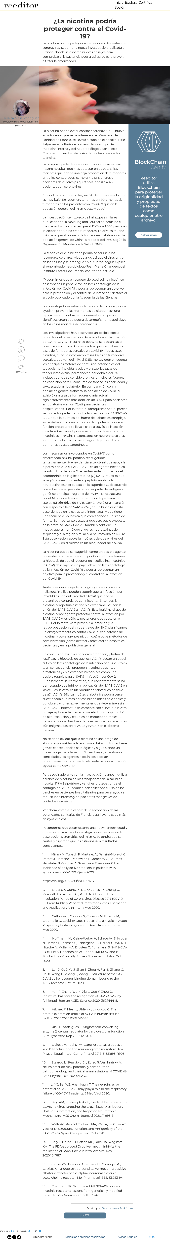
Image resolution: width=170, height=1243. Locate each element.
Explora (131, 2)
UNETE (85, 1215)
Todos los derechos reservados (85, 1237)
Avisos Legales (127, 1237)
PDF (38, 1231)
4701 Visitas (21, 368)
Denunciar (7, 1231)
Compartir (24, 1231)
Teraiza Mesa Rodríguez (117, 1208)
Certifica (145, 2)
